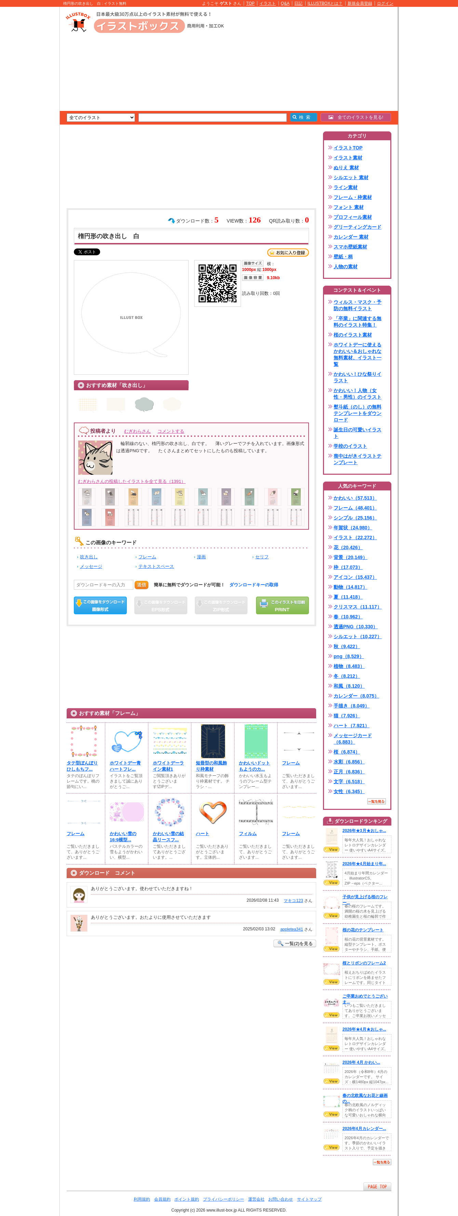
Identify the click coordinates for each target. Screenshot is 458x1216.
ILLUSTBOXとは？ (325, 3)
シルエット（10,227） (358, 636)
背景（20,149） (350, 557)
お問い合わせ (280, 1199)
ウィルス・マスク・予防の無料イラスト (357, 305)
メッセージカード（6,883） (353, 739)
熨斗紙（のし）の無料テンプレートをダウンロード (357, 413)
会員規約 (162, 1199)
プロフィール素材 (353, 217)
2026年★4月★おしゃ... (364, 1029)
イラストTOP (348, 148)
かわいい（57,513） (355, 498)
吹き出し (89, 556)
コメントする (171, 431)
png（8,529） (349, 656)
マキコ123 (293, 900)
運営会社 (256, 1199)
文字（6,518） (349, 781)
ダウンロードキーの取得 (253, 584)
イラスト (267, 3)
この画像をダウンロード (100, 605)
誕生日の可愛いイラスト (357, 433)
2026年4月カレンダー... (364, 1128)
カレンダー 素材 (351, 237)
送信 (141, 584)
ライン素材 (346, 187)
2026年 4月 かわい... (361, 1062)
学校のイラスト (350, 446)
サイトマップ (309, 1199)
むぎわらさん (137, 431)
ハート (202, 833)
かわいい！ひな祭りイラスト (357, 377)
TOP (250, 3)
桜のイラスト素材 (353, 335)
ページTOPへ (377, 1186)
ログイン (385, 3)
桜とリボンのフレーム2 (364, 963)
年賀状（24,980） (353, 527)
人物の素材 (346, 266)
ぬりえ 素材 (346, 167)
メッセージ (91, 566)
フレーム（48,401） (355, 508)
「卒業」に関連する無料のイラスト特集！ (357, 322)
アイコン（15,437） (355, 577)
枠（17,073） (348, 567)
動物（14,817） (350, 587)
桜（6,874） (347, 752)
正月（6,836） (349, 771)
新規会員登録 (360, 3)
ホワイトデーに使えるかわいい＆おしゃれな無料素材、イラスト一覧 (357, 354)
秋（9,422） (347, 646)
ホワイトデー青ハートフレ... (125, 766)
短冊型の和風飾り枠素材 (211, 766)
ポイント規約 (186, 1199)
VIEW (331, 849)
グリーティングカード (357, 227)
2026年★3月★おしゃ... (364, 830)
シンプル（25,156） (355, 517)
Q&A (285, 3)
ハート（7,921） (351, 725)
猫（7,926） (347, 715)
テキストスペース (156, 566)
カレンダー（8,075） (356, 696)
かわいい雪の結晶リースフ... (168, 836)
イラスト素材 (348, 157)
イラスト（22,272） (355, 537)
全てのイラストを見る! (355, 117)
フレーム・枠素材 (353, 197)
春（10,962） (348, 616)
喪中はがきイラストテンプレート (357, 459)
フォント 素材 (349, 207)
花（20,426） (348, 547)
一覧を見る (376, 801)
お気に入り (288, 252)
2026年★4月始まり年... (364, 863)
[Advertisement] (27, 112)
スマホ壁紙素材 (350, 246)
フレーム (147, 556)
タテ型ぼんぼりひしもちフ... (82, 766)
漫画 (201, 556)
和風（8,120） (349, 686)
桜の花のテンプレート (362, 930)
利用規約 (142, 1199)
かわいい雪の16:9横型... (123, 836)
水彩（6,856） (349, 761)
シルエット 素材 (351, 177)
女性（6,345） (349, 791)
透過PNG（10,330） (356, 626)
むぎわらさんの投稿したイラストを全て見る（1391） (132, 481)
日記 (298, 3)
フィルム (248, 833)
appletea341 (291, 929)
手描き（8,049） (351, 706)
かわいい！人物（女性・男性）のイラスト (357, 394)
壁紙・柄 (343, 256)
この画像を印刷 (282, 605)
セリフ (262, 556)
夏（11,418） (348, 597)
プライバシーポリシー (223, 1199)
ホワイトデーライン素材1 (168, 766)
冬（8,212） (347, 676)
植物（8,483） (349, 666)
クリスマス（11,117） (358, 607)
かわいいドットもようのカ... (254, 766)
